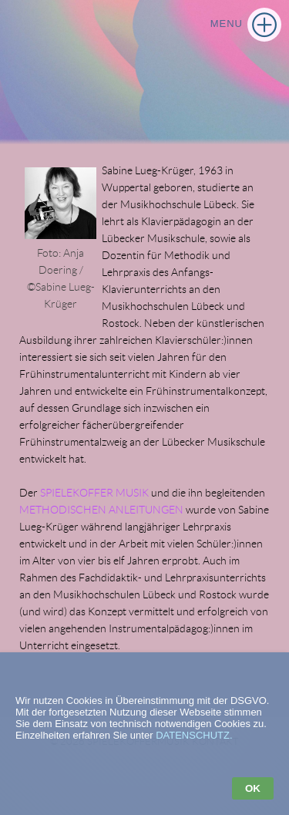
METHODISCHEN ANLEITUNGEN (101, 509)
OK (252, 788)
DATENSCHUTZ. (194, 735)
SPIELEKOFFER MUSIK (94, 493)
